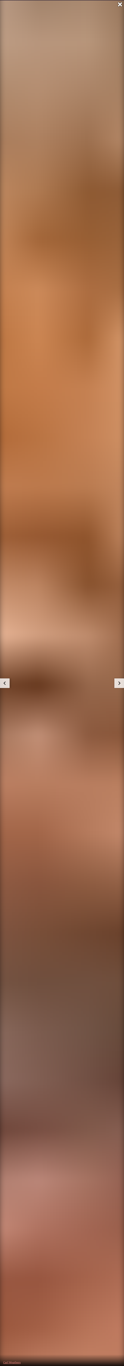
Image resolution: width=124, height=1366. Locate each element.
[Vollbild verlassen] (120, 4)
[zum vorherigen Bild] (5, 683)
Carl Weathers (12, 1362)
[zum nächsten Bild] (119, 683)
